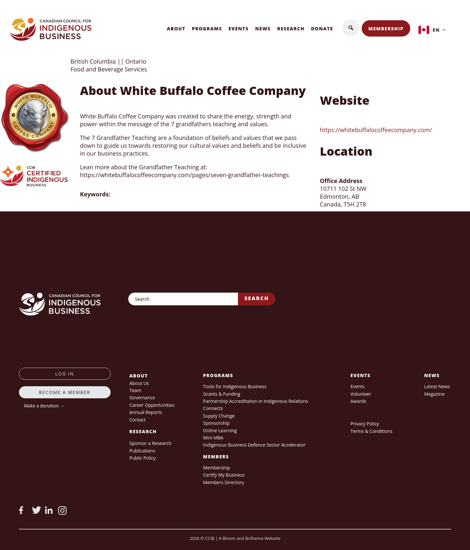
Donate (322, 28)
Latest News (437, 386)
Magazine (434, 394)
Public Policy (142, 458)
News (263, 28)
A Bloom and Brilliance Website (249, 538)
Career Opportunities (151, 405)
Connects (213, 408)
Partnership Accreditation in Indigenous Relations (255, 401)
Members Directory (223, 482)
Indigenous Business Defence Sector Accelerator (254, 445)
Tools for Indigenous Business (234, 386)
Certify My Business (223, 475)
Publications (142, 451)
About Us (139, 383)
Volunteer (361, 394)
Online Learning (220, 430)
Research (291, 28)
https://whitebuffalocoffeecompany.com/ (376, 130)
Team (135, 390)
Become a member (64, 392)
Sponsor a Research (150, 443)
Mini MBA (213, 438)
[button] (350, 27)
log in (64, 374)
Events (238, 28)
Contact (137, 420)
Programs (207, 28)
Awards (358, 401)
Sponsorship (216, 423)
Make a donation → (44, 406)
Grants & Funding (221, 394)
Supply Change (219, 416)
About (176, 28)
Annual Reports (145, 412)
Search (256, 298)
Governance (142, 397)
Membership (386, 28)
